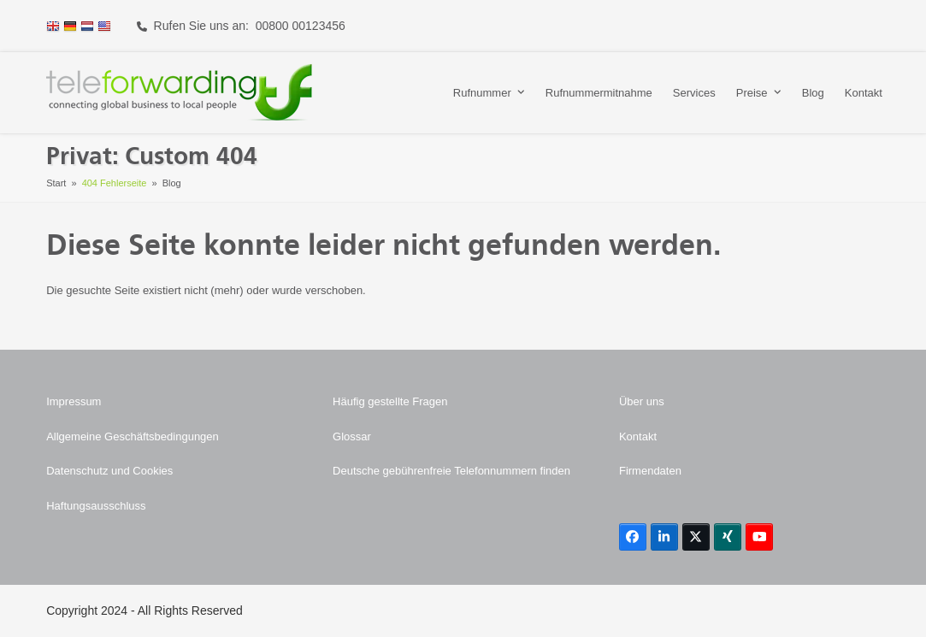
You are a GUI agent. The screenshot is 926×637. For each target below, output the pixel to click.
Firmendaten (650, 470)
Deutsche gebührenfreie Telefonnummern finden (451, 470)
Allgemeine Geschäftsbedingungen (132, 436)
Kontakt (638, 436)
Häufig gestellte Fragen (390, 401)
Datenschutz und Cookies (109, 470)
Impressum (73, 401)
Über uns (641, 401)
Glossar (352, 436)
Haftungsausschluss (95, 505)
